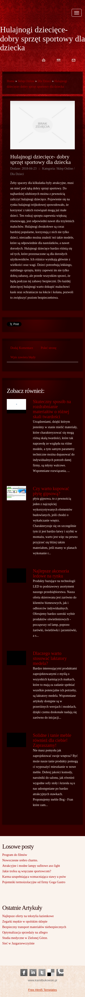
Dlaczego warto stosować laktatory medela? (50, 658)
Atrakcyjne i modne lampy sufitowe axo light (31, 865)
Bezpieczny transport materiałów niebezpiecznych (34, 927)
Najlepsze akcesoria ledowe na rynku (51, 573)
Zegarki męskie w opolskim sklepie (24, 921)
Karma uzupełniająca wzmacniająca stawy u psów (34, 876)
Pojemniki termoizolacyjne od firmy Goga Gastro (33, 882)
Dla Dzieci (44, 81)
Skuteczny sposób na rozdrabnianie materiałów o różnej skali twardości (52, 409)
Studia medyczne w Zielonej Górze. (25, 938)
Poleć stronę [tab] (48, 348)
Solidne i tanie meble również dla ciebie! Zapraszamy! (52, 740)
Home (11, 81)
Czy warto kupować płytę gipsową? (51, 491)
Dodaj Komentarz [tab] (21, 348)
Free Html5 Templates (42, 990)
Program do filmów (14, 855)
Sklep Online (26, 81)
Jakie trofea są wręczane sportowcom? (26, 871)
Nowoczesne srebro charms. (20, 860)
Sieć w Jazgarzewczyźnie (18, 943)
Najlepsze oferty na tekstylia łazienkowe (28, 916)
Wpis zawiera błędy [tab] (23, 357)
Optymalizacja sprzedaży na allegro (25, 932)
